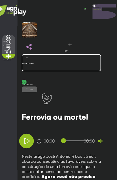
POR (85, 9)
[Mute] (100, 141)
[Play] (26, 141)
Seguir (29, 89)
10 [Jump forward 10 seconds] (39, 141)
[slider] (77, 140)
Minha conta (97, 9)
